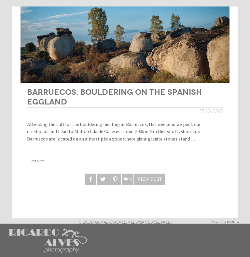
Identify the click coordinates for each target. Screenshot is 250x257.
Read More (37, 161)
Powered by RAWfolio (225, 222)
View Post (149, 179)
